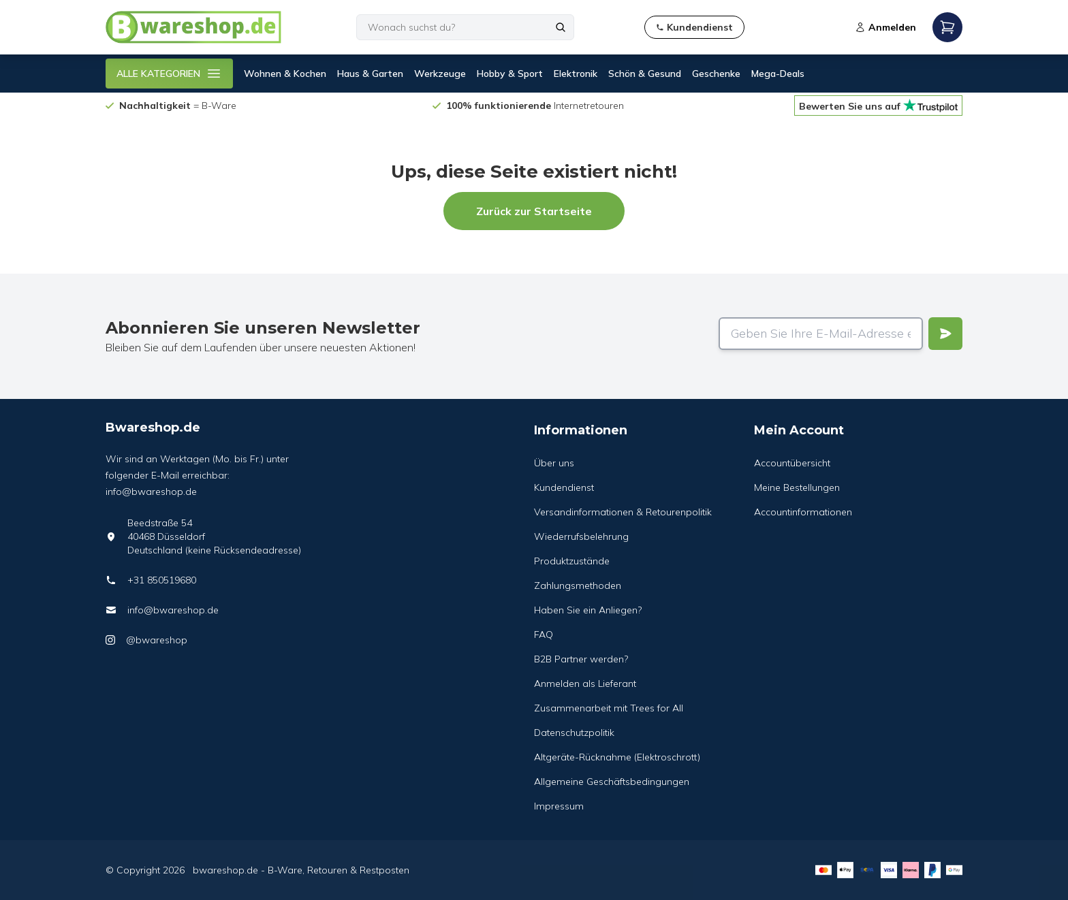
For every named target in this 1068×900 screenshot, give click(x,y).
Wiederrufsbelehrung (581, 536)
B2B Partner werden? (581, 659)
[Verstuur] (945, 333)
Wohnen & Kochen (285, 73)
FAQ (543, 634)
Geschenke (716, 73)
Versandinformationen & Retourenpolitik (623, 512)
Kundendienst (564, 487)
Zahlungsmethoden (577, 585)
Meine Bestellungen (797, 487)
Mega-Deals (777, 73)
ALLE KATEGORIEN (169, 73)
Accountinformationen (803, 512)
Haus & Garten (370, 73)
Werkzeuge (440, 73)
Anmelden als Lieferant (585, 683)
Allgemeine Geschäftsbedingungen (611, 781)
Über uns (554, 463)
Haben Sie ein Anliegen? (588, 610)
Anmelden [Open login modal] (885, 27)
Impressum (559, 806)
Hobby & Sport (510, 73)
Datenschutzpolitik (574, 732)
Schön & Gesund (644, 73)
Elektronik (575, 73)
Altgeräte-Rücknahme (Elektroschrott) (617, 757)
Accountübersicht (792, 463)
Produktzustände (572, 561)
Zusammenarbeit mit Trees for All (608, 708)
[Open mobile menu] (947, 27)
